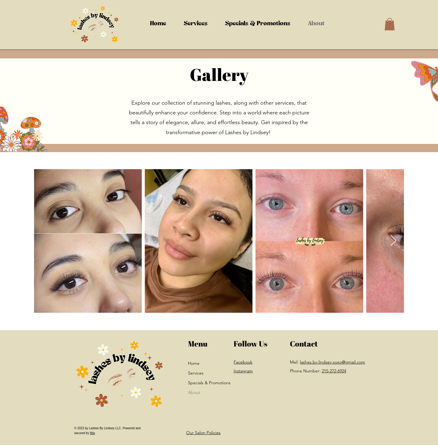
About (194, 392)
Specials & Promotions (200, 382)
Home (194, 363)
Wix (92, 433)
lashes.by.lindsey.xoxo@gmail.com (332, 362)
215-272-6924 (334, 371)
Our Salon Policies (203, 432)
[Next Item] (393, 241)
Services (195, 373)
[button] (195, 24)
